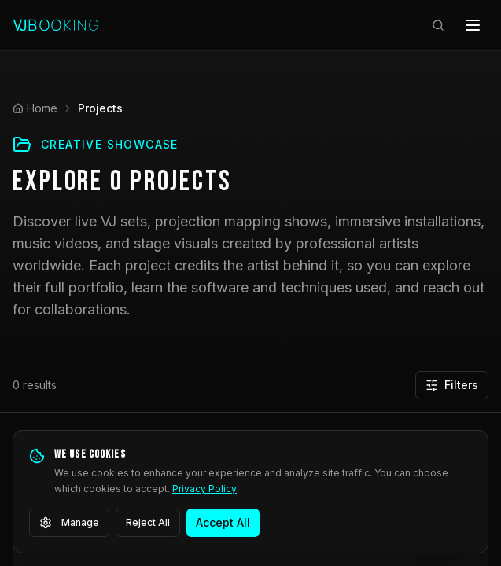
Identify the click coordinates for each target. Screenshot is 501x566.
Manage (69, 522)
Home (35, 108)
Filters (451, 384)
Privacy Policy (204, 488)
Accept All (223, 522)
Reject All (148, 522)
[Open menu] (472, 25)
